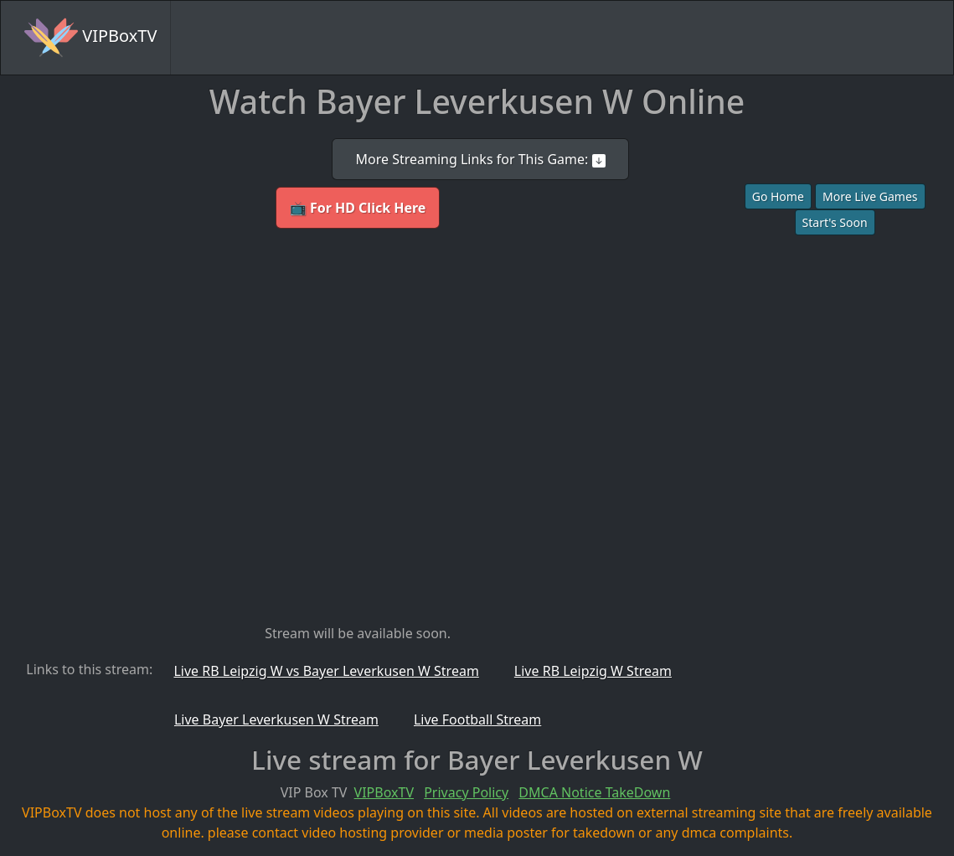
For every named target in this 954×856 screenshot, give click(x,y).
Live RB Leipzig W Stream (593, 671)
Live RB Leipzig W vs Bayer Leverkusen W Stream (325, 671)
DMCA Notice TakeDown (594, 792)
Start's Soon (835, 222)
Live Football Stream (477, 719)
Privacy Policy (466, 792)
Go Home (778, 196)
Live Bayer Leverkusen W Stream (276, 719)
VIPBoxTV (90, 37)
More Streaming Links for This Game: (480, 159)
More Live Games (870, 196)
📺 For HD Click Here (358, 208)
